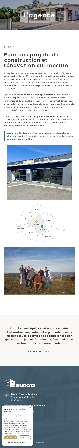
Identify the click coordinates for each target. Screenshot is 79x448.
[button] (7, 5)
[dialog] (17, 425)
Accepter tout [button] (11, 437)
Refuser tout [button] (24, 437)
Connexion (40, 443)
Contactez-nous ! (39, 351)
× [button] (30, 407)
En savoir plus (19, 433)
